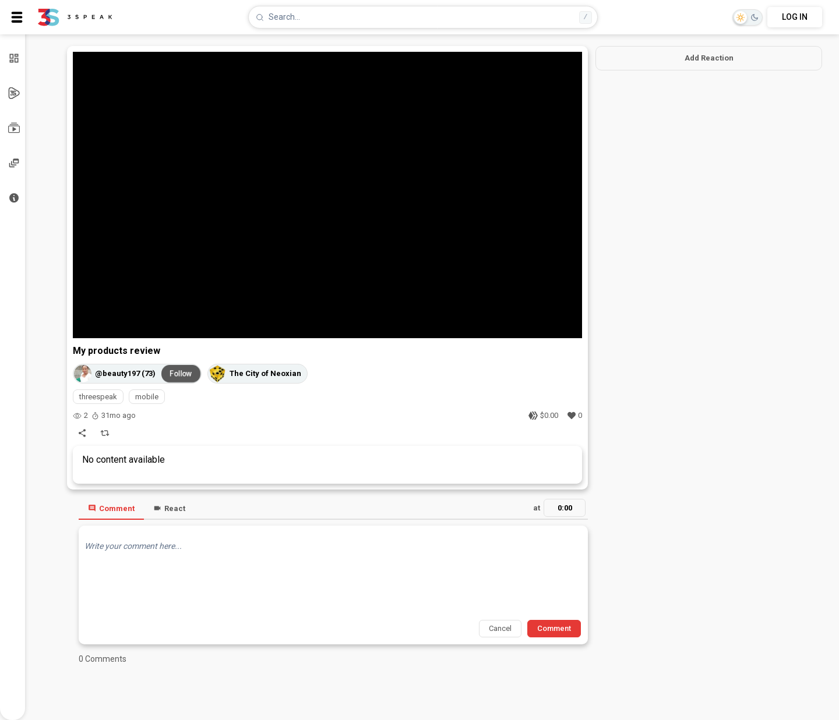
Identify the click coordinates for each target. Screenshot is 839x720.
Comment (111, 508)
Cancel (500, 628)
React (169, 508)
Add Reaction (709, 58)
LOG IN (795, 17)
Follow (181, 373)
